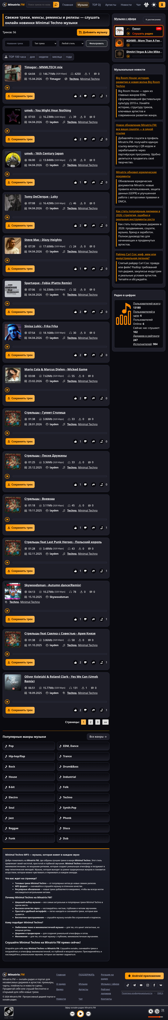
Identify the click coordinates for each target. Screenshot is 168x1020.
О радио (61, 983)
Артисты (110, 5)
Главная (68, 5)
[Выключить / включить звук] (151, 1011)
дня (32, 57)
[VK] (161, 985)
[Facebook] (154, 985)
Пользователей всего (146, 303)
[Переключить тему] (154, 5)
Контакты (106, 998)
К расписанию (153, 19)
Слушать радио (142, 33)
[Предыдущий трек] (72, 1014)
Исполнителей (142, 344)
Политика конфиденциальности (137, 993)
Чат (138, 5)
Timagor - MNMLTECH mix (43, 67)
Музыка (83, 5)
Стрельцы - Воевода (39, 499)
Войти (162, 4)
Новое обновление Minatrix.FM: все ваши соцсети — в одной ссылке (136, 129)
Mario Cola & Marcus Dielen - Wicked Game (55, 369)
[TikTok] (128, 985)
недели (43, 57)
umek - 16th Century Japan (43, 153)
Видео (59, 989)
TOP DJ (96, 5)
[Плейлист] (157, 1011)
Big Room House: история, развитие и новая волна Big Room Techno (138, 82)
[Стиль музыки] (71, 43)
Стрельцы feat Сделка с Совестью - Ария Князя (59, 633)
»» (105, 722)
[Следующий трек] (88, 1014)
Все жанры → (98, 736)
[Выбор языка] (146, 4)
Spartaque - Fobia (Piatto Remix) (48, 283)
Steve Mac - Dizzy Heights (43, 240)
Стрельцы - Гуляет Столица (44, 412)
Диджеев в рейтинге (146, 336)
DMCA (160, 993)
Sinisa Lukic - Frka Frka (41, 326)
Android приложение (144, 976)
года (69, 57)
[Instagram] (148, 985)
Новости (126, 5)
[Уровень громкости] (155, 1016)
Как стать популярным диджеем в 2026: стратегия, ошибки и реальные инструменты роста (138, 215)
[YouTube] (141, 985)
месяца (57, 57)
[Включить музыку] (80, 1013)
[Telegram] (134, 985)
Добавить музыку (93, 32)
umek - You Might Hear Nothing (47, 110)
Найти (56, 4)
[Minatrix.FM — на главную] (14, 5)
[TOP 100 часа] (15, 57)
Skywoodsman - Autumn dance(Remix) (52, 585)
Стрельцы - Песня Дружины (45, 455)
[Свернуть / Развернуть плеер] (161, 1010)
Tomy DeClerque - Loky (41, 196)
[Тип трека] (44, 43)
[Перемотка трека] (60, 87)
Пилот (136, 28)
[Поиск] (42, 5)
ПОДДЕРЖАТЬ (86, 974)
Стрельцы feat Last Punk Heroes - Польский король (63, 542)
